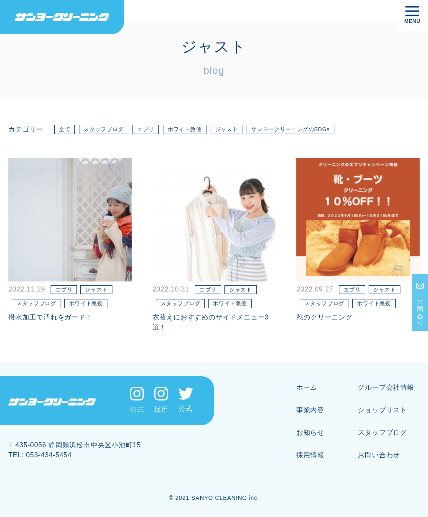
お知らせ (310, 432)
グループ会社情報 (386, 387)
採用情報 (310, 455)
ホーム (306, 387)
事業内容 (310, 409)
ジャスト (226, 129)
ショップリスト (382, 409)
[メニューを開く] (412, 15)
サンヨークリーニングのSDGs (290, 129)
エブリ (145, 129)
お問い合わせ (420, 308)
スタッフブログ (104, 129)
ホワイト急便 (185, 129)
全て (64, 129)
